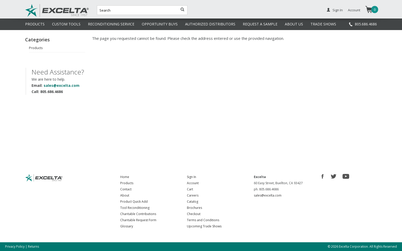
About (124, 195)
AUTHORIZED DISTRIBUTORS (210, 24)
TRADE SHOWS (323, 24)
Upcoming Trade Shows (204, 226)
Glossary (126, 226)
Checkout (193, 214)
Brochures (194, 208)
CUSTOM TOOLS (66, 24)
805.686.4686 (366, 24)
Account (354, 10)
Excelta (41, 16)
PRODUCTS (35, 24)
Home (124, 177)
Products (36, 47)
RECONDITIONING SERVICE (111, 24)
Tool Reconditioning (134, 208)
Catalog (192, 201)
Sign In (338, 10)
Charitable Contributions (138, 214)
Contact (126, 189)
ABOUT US (294, 24)
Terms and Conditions (203, 220)
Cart (190, 189)
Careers (192, 195)
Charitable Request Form (138, 220)
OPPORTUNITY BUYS (160, 24)
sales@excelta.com (61, 85)
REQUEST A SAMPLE (260, 24)
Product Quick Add (134, 201)
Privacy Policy (15, 246)
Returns (33, 246)
